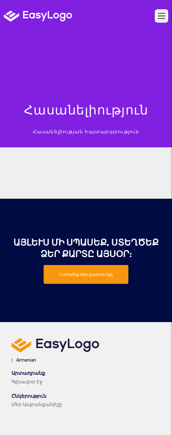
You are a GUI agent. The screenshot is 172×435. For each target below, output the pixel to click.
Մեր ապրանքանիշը (36, 404)
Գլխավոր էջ (26, 382)
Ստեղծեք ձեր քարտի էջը (86, 274)
